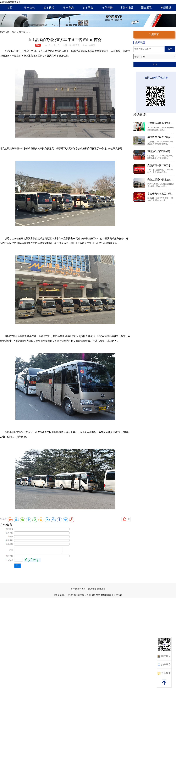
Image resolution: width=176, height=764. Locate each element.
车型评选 (107, 7)
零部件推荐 (126, 7)
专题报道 (166, 7)
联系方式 (83, 589)
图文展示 (146, 7)
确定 (170, 49)
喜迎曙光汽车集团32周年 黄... (160, 193)
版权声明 (92, 589)
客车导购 (68, 7)
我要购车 (154, 34)
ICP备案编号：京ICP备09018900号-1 (71, 595)
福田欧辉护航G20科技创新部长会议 (160, 137)
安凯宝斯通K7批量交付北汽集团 (160, 179)
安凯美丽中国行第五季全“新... (160, 165)
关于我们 (75, 589)
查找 (155, 64)
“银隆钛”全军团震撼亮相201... (160, 151)
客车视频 (49, 7)
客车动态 (29, 7)
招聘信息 (101, 589)
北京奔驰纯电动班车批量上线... (160, 123)
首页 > (15, 32)
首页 (9, 7)
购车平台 (88, 7)
